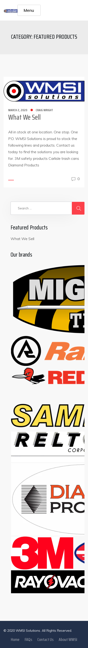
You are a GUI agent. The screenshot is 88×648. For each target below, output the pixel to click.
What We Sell (24, 117)
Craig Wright (44, 110)
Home (15, 639)
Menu (29, 10)
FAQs (28, 639)
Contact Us (45, 639)
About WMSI (68, 639)
